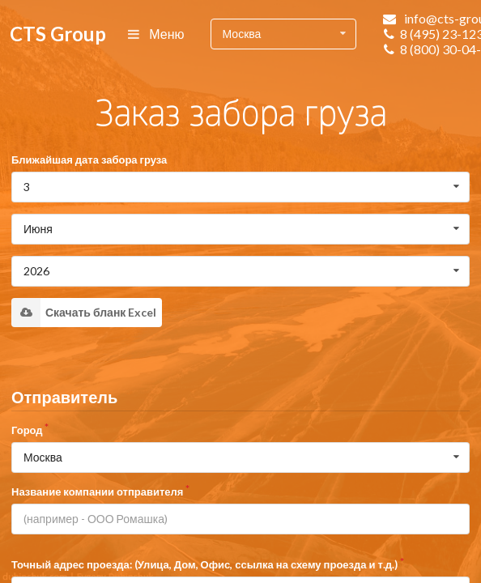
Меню (157, 33)
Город (27, 429)
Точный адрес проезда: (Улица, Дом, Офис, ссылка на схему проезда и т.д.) (204, 564)
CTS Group (58, 33)
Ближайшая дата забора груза (89, 159)
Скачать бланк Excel (83, 312)
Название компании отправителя (97, 491)
